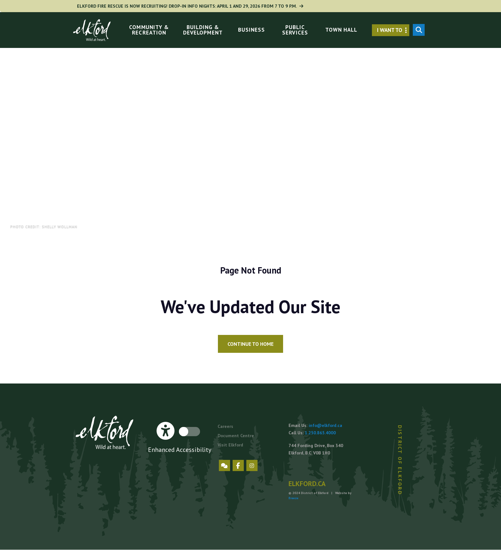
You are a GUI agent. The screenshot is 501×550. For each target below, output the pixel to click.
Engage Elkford (224, 465)
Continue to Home (250, 344)
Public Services (295, 30)
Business (251, 29)
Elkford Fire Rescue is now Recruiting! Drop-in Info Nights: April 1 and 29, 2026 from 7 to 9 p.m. (191, 6)
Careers (225, 426)
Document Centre (236, 435)
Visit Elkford (230, 445)
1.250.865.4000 (320, 433)
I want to (393, 30)
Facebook (238, 465)
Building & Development (202, 30)
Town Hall (341, 29)
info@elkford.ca (325, 425)
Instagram (252, 465)
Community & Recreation (149, 30)
